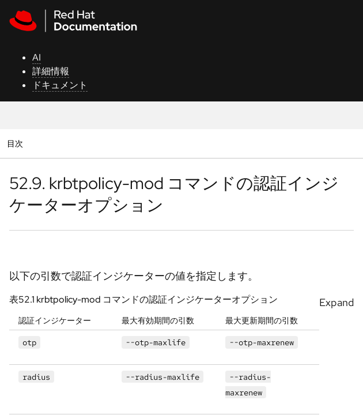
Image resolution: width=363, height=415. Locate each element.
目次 (16, 143)
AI (36, 57)
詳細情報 (50, 71)
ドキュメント (60, 85)
